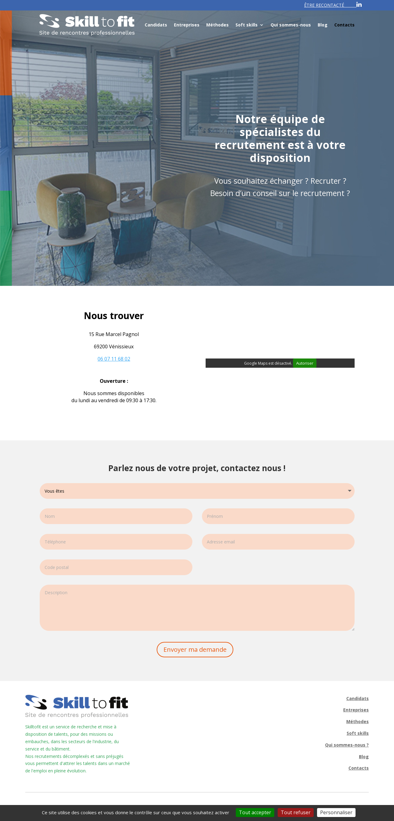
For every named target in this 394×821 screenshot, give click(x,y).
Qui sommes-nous (291, 25)
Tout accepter (255, 812)
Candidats (156, 25)
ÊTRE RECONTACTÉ (324, 5)
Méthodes (217, 25)
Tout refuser (296, 812)
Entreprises (186, 25)
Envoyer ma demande (195, 649)
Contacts (344, 25)
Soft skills (246, 25)
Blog (323, 25)
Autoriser (304, 363)
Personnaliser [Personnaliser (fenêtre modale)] (336, 812)
